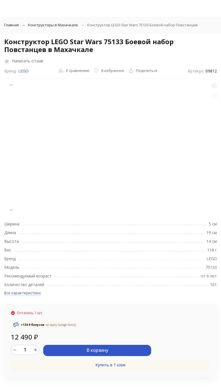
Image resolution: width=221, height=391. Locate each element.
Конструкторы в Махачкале (53, 24)
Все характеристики (22, 292)
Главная (11, 24)
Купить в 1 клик (110, 365)
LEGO (23, 71)
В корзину (97, 350)
